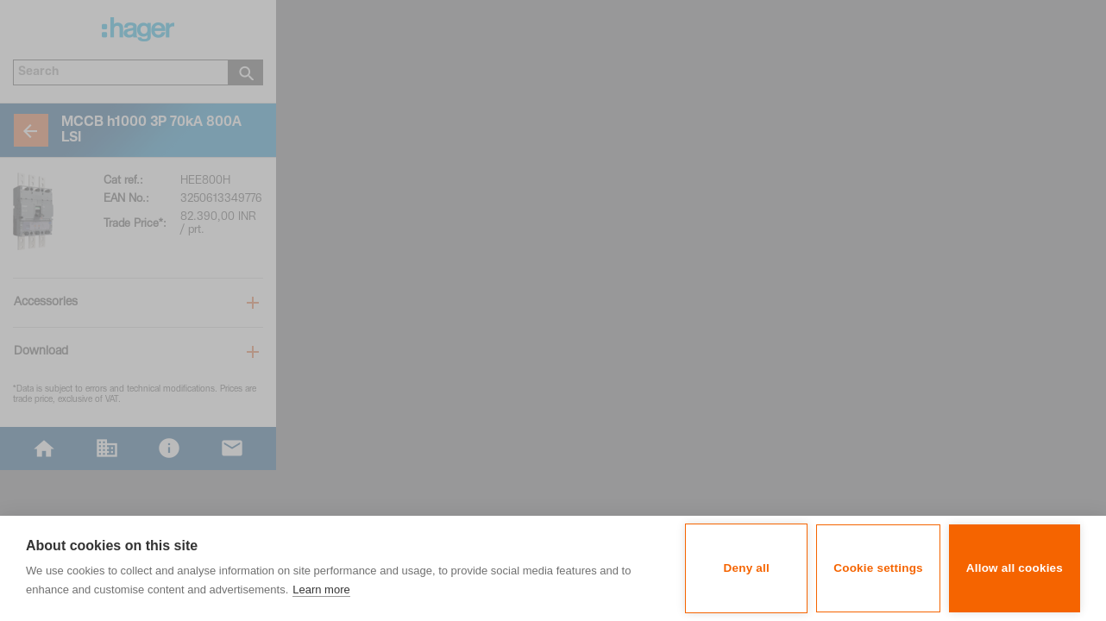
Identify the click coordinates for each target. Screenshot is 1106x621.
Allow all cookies (1014, 567)
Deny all (747, 567)
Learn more (320, 589)
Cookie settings (878, 567)
